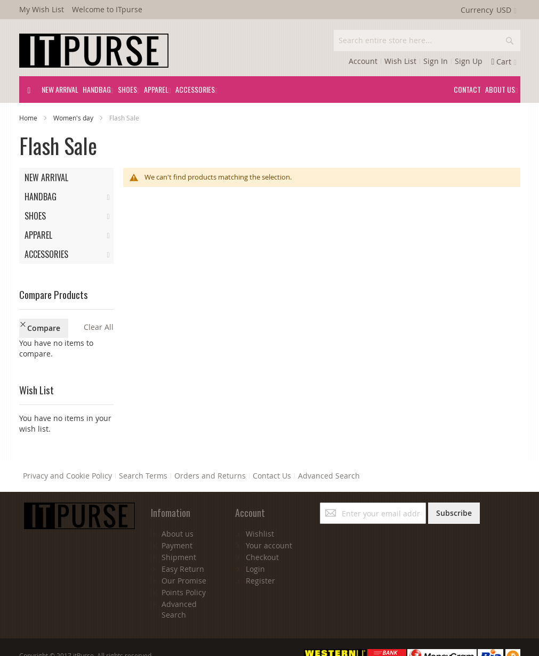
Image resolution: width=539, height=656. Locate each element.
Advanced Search (329, 456)
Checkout (262, 537)
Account (363, 61)
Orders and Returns (210, 456)
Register (260, 560)
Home (29, 118)
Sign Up (468, 61)
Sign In (435, 61)
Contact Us (272, 456)
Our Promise (184, 560)
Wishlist (260, 513)
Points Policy (184, 572)
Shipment (179, 537)
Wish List (400, 61)
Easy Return (183, 549)
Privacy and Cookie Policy (67, 456)
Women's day (74, 118)
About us (178, 513)
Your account (269, 525)
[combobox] (427, 40)
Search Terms (143, 456)
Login (255, 549)
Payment (177, 525)
